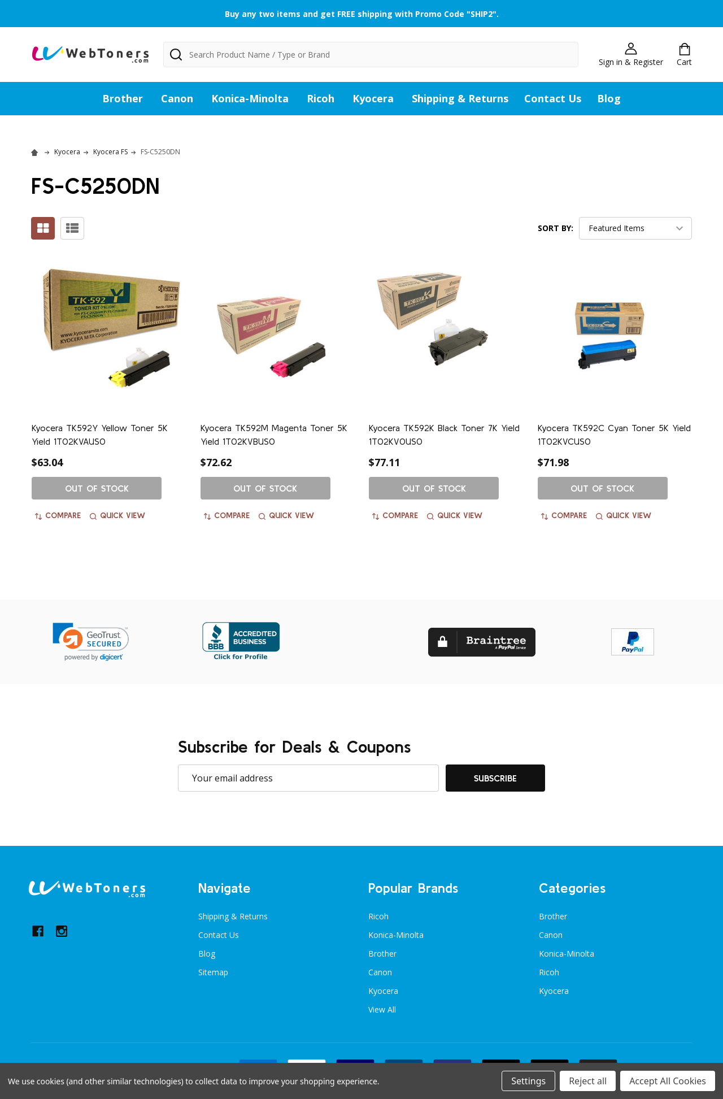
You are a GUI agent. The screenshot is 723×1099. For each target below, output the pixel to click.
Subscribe (495, 778)
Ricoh (320, 98)
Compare (58, 515)
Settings (528, 1081)
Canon (177, 98)
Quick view (117, 515)
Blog (609, 98)
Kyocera (373, 98)
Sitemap (213, 972)
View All (382, 1009)
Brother (122, 98)
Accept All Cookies (667, 1081)
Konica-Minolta (250, 98)
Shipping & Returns (460, 98)
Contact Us (552, 98)
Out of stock (97, 488)
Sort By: (555, 228)
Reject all (588, 1081)
